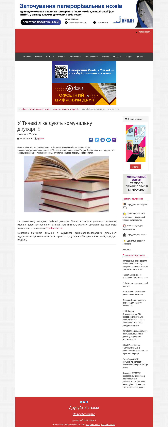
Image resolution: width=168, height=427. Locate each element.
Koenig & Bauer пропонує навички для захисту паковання (134, 303)
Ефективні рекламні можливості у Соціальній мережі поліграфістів (134, 217)
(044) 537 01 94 (108, 424)
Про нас (140, 56)
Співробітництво (84, 414)
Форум (129, 56)
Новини (38, 56)
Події (61, 56)
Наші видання (91, 56)
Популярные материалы (134, 255)
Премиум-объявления (133, 199)
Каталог (105, 56)
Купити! (135, 167)
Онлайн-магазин (135, 119)
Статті (50, 56)
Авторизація (144, 32)
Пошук (117, 56)
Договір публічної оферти (84, 420)
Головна (27, 56)
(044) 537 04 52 (93, 424)
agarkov (40, 139)
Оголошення (74, 56)
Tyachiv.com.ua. (54, 228)
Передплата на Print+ (134, 235)
